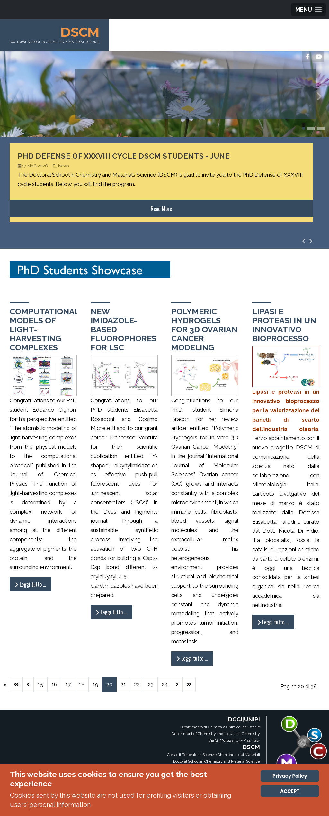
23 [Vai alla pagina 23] (151, 684)
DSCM (79, 32)
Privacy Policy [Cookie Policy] (289, 776)
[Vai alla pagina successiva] (177, 684)
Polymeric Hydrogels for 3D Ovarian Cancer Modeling (204, 329)
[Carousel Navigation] (307, 241)
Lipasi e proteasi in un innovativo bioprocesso (284, 325)
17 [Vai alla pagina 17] (68, 684)
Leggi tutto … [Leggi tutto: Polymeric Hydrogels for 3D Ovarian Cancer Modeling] (192, 658)
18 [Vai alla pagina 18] (81, 684)
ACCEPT (289, 791)
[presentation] (9, 97)
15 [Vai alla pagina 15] (40, 684)
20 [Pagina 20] (109, 684)
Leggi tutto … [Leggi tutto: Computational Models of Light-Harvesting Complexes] (30, 584)
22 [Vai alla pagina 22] (137, 684)
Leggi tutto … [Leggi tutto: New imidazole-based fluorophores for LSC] (111, 612)
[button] (303, 128)
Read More (161, 209)
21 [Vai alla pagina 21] (123, 684)
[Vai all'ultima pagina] (189, 684)
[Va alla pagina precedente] (28, 684)
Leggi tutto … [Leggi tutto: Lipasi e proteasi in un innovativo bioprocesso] (273, 622)
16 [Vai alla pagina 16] (54, 684)
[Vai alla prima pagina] (16, 684)
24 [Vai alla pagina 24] (165, 684)
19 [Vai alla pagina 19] (95, 684)
